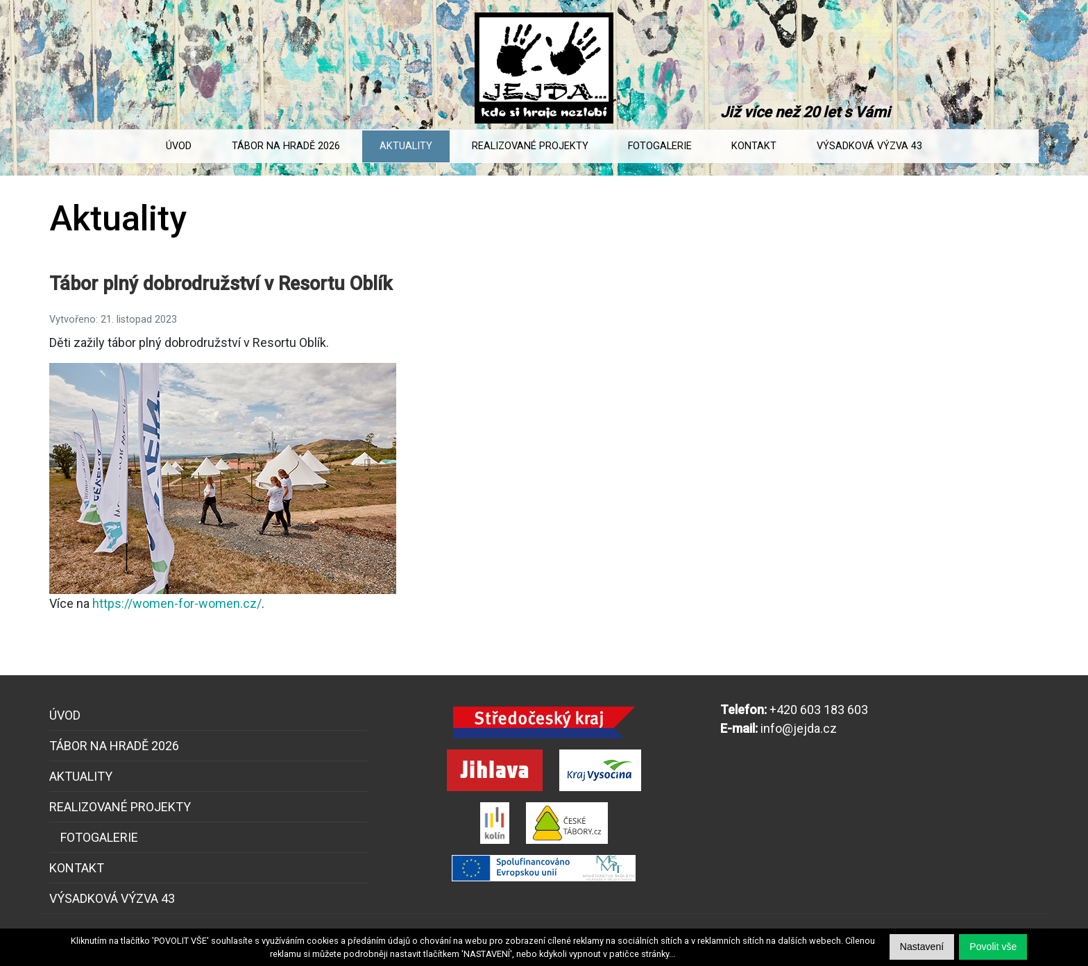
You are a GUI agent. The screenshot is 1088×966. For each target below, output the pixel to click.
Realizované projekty (530, 146)
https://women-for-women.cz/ (177, 603)
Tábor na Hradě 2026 (286, 146)
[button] (993, 947)
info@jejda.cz (798, 728)
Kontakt (753, 146)
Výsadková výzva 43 (869, 146)
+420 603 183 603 (819, 709)
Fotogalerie (660, 146)
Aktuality (406, 146)
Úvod (179, 146)
